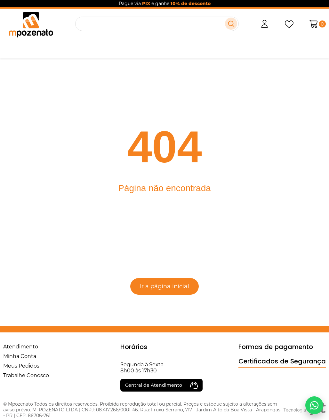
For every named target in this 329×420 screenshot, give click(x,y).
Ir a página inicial (164, 286)
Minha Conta (19, 356)
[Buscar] (231, 24)
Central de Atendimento (161, 385)
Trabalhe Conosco (26, 375)
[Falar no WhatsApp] (314, 405)
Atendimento (20, 347)
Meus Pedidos (21, 366)
